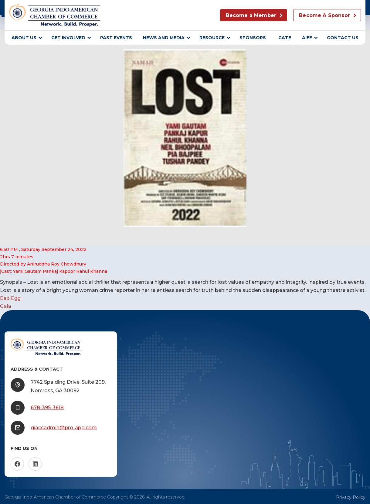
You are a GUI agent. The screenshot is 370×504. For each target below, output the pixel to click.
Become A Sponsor (324, 15)
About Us (24, 37)
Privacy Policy (350, 497)
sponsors (253, 37)
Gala (5, 306)
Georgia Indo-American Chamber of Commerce (55, 497)
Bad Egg (10, 298)
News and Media (164, 37)
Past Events (116, 37)
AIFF (307, 37)
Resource (212, 37)
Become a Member (251, 15)
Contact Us (342, 37)
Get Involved (68, 37)
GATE (284, 37)
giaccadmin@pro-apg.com (64, 427)
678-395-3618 (47, 407)
